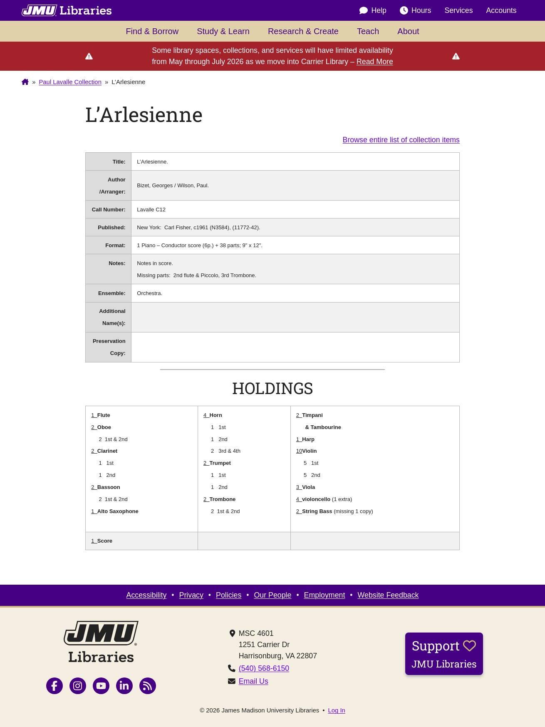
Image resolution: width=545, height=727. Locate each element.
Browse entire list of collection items (401, 140)
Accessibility (146, 595)
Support (444, 653)
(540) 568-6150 (264, 668)
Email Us (253, 681)
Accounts (501, 10)
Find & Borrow (152, 31)
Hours (415, 10)
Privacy (191, 595)
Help (372, 10)
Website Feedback (388, 595)
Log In (336, 710)
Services (458, 10)
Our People (273, 595)
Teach (368, 31)
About (408, 31)
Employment (324, 595)
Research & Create (303, 31)
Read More (375, 61)
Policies (228, 595)
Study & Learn (223, 31)
